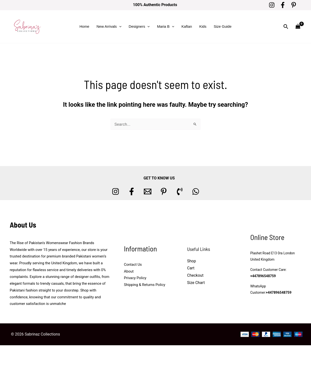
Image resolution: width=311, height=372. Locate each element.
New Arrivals (108, 26)
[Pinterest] (294, 5)
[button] (119, 26)
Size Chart (196, 282)
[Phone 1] (179, 191)
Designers (139, 26)
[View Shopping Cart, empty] (297, 26)
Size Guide (222, 26)
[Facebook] (283, 5)
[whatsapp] (195, 191)
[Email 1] (147, 191)
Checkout (195, 275)
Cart (190, 268)
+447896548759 (263, 276)
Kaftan (186, 26)
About (129, 271)
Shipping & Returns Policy (144, 285)
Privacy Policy (135, 278)
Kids (202, 26)
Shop (191, 261)
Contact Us (133, 264)
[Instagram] (272, 5)
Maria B (165, 26)
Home (84, 26)
